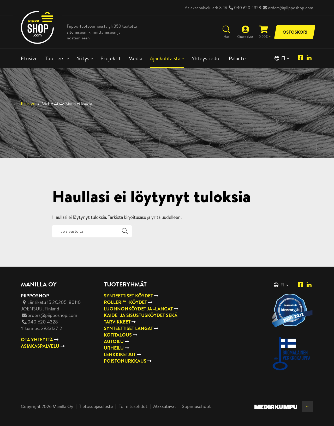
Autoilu (114, 341)
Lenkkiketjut (120, 354)
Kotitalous (118, 335)
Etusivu (29, 58)
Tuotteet (55, 58)
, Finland (51, 305)
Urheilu (114, 348)
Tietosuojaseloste (96, 406)
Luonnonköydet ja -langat (138, 308)
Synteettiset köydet (128, 295)
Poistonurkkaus (125, 361)
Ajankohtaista (165, 58)
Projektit (110, 58)
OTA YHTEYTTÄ (37, 339)
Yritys (83, 58)
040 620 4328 (247, 7)
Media (135, 58)
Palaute (237, 58)
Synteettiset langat (128, 328)
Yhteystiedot (206, 58)
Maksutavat (164, 406)
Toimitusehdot (133, 406)
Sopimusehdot (196, 406)
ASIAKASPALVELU (40, 346)
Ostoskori (295, 32)
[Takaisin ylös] (307, 406)
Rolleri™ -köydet (125, 302)
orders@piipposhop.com (290, 7)
